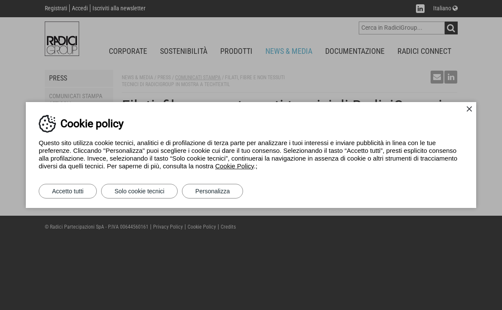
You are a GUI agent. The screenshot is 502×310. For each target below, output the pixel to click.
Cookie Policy (234, 166)
